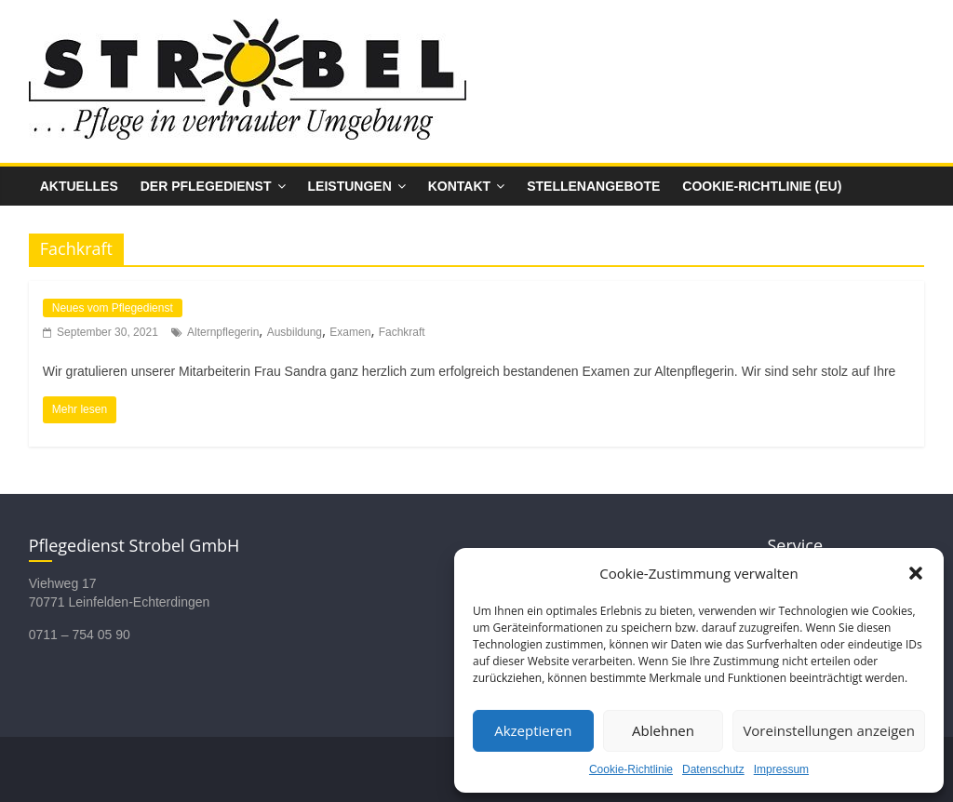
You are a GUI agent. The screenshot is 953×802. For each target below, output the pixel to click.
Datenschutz (713, 769)
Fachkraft (402, 332)
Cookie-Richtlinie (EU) (761, 186)
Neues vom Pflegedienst (112, 307)
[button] (915, 573)
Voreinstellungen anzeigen (829, 730)
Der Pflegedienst (206, 186)
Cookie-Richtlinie (631, 769)
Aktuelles (79, 186)
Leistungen (350, 186)
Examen (349, 332)
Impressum (781, 769)
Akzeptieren (532, 730)
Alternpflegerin (223, 332)
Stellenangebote (593, 186)
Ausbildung (294, 332)
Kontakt (459, 186)
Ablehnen (663, 730)
